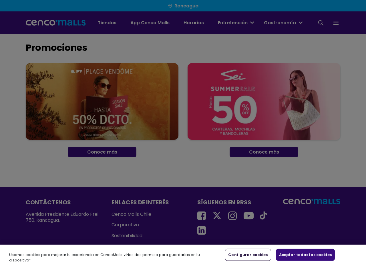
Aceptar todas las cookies (305, 254)
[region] (183, 255)
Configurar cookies (248, 254)
